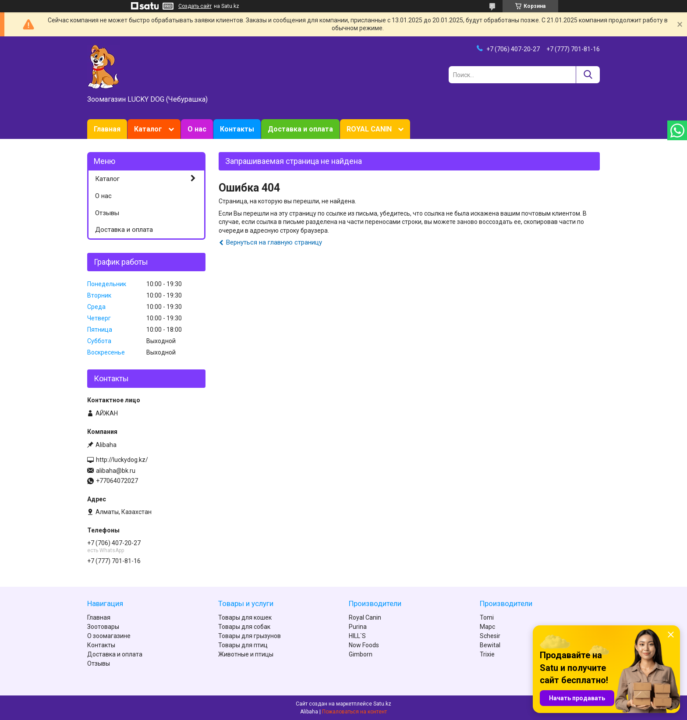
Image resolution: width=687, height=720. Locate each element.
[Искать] (588, 74)
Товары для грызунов (249, 635)
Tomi (487, 617)
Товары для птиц (243, 645)
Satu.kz (382, 704)
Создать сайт (195, 6)
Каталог (148, 129)
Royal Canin (365, 617)
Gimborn (360, 654)
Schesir (490, 635)
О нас (197, 129)
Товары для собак (244, 626)
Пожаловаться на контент (354, 712)
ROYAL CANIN (369, 129)
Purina (358, 626)
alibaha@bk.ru (115, 470)
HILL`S (357, 635)
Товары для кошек (245, 617)
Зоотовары (103, 626)
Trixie (487, 654)
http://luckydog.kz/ (122, 459)
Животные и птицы (245, 654)
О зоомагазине (109, 635)
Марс (487, 626)
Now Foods (364, 645)
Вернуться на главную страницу (274, 242)
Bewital (490, 645)
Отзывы (107, 213)
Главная (107, 129)
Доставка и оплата (300, 129)
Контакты (237, 129)
